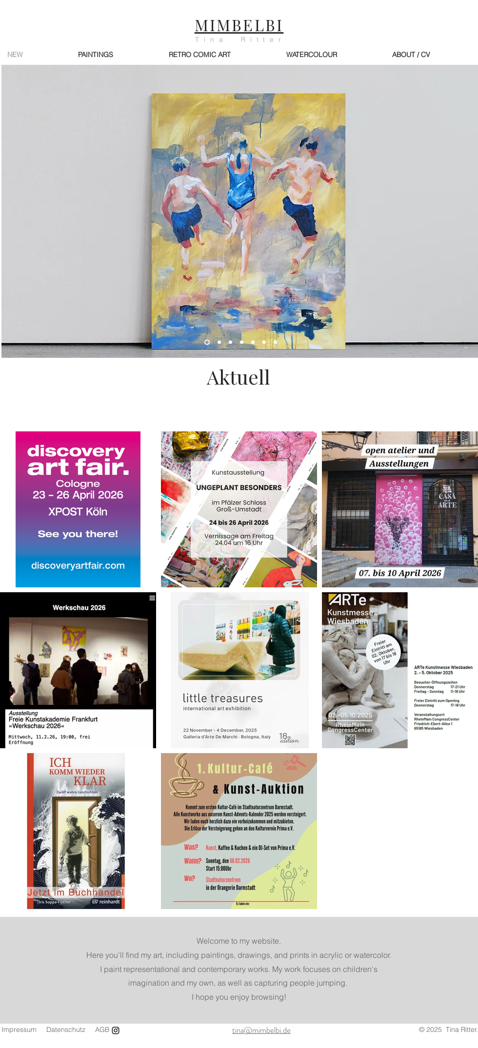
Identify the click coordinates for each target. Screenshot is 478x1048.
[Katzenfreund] (264, 342)
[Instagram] (115, 1030)
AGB (102, 1029)
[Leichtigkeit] (253, 342)
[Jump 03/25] (230, 342)
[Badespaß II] (207, 342)
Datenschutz (65, 1029)
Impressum (19, 1029)
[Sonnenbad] (241, 342)
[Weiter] (465, 211)
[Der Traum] (275, 342)
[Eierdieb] (219, 342)
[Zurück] (15, 211)
